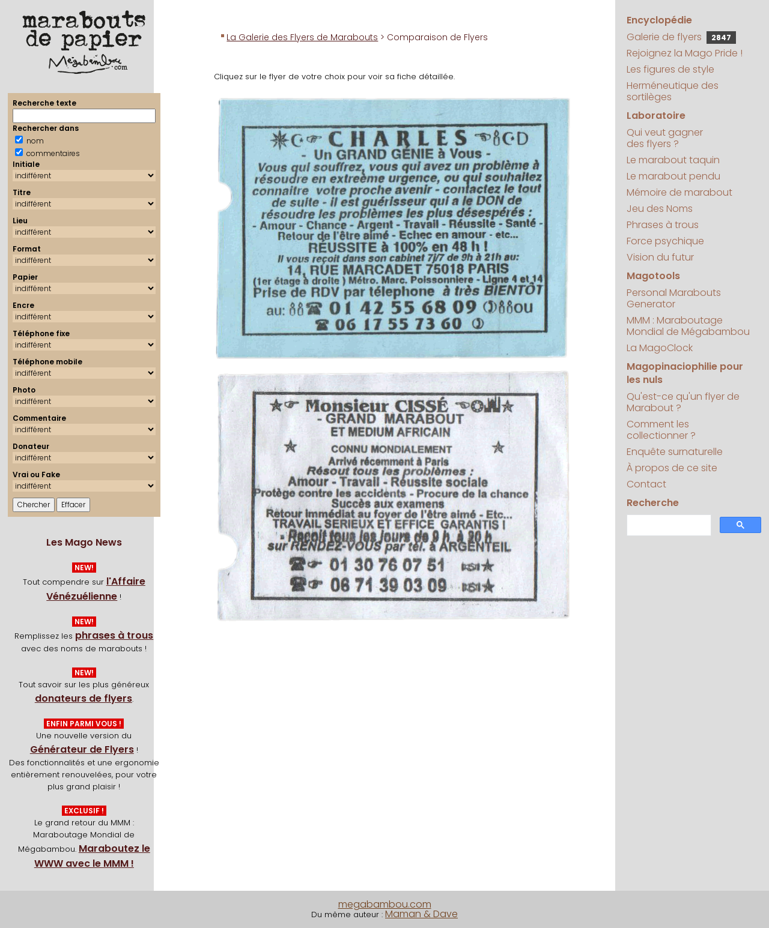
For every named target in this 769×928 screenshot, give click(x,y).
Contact (646, 484)
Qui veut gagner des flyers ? (665, 138)
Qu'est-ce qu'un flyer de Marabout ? (683, 402)
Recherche (653, 503)
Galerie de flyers (681, 37)
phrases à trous (114, 635)
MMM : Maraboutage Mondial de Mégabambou (688, 326)
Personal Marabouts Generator (674, 298)
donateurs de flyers (83, 698)
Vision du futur (660, 257)
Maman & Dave (421, 914)
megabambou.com (384, 904)
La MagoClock (660, 348)
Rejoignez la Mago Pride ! (685, 53)
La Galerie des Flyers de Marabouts (302, 37)
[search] (668, 525)
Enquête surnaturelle (675, 452)
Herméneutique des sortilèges (673, 91)
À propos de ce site (672, 468)
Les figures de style (670, 69)
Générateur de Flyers (82, 749)
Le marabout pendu (673, 176)
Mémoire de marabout (679, 192)
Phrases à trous (663, 225)
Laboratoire (656, 115)
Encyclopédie (659, 20)
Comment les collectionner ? (661, 429)
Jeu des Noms (660, 208)
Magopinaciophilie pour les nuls (685, 373)
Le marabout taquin (673, 160)
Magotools (653, 276)
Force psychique (665, 241)
